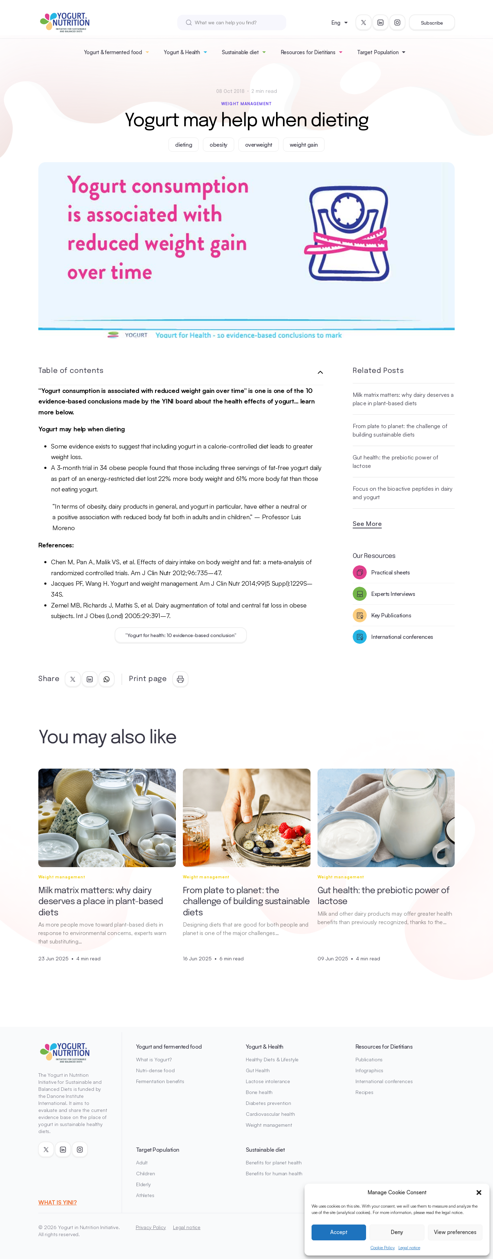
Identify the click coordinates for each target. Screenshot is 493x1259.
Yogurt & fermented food (113, 52)
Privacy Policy (151, 1227)
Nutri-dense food (155, 1070)
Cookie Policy (383, 1247)
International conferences (384, 1081)
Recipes (364, 1092)
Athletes (145, 1195)
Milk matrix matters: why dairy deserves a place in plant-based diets (403, 399)
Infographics (369, 1070)
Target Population (377, 52)
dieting (183, 144)
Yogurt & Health (182, 52)
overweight (258, 144)
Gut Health (258, 1070)
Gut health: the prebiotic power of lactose (395, 461)
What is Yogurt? (154, 1059)
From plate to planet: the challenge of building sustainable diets (400, 430)
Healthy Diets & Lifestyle (272, 1059)
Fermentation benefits (160, 1081)
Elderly (143, 1184)
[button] (478, 1192)
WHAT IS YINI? (57, 1202)
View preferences (455, 1232)
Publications (369, 1059)
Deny (397, 1232)
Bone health (259, 1092)
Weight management (246, 103)
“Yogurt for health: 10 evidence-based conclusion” (180, 635)
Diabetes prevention (268, 1103)
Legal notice (409, 1247)
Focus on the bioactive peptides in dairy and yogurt (403, 493)
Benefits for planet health (274, 1162)
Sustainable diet (240, 52)
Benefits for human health (274, 1173)
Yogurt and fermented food (169, 1046)
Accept (338, 1232)
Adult (142, 1162)
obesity (219, 144)
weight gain (304, 144)
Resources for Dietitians (308, 52)
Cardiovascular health (270, 1114)
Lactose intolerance (268, 1081)
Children (145, 1173)
